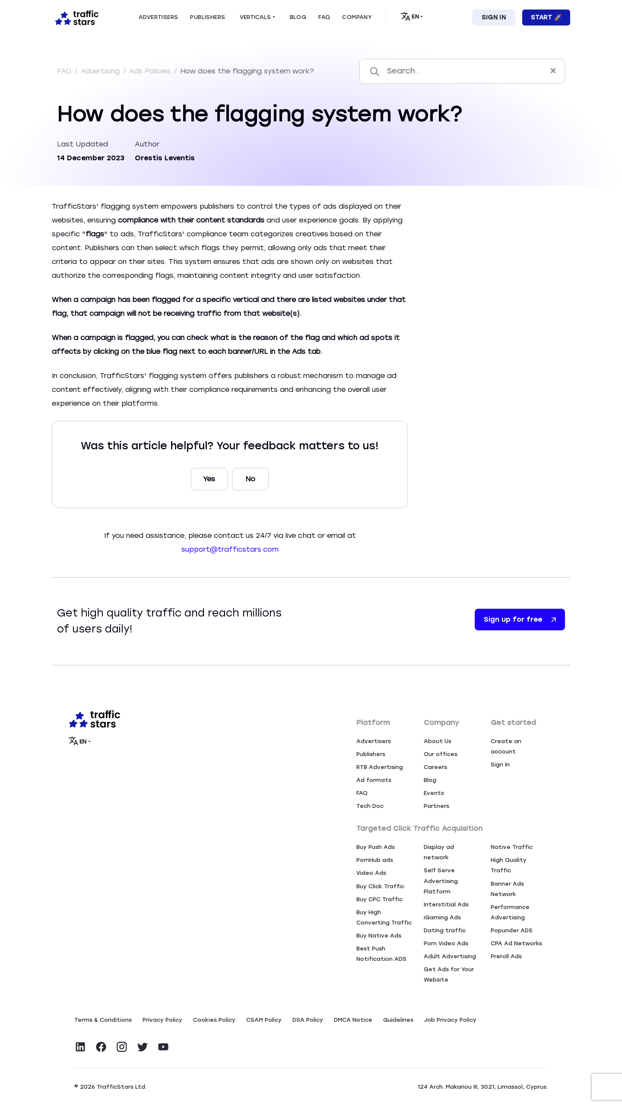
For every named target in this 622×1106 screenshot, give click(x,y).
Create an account (506, 746)
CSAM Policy (264, 1020)
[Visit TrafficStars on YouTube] (163, 1046)
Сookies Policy (214, 1020)
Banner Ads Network (507, 888)
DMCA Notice (353, 1020)
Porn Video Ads (446, 943)
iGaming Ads (442, 917)
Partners (436, 806)
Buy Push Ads (375, 847)
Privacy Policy (162, 1020)
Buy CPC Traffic (379, 899)
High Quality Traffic (509, 865)
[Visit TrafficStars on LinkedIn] (80, 1046)
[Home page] (75, 17)
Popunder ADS (512, 930)
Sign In (494, 17)
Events (434, 793)
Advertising (101, 71)
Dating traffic (445, 930)
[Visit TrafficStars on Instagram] (122, 1046)
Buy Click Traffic (380, 886)
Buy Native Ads (378, 935)
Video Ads (371, 873)
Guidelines (398, 1020)
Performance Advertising (510, 912)
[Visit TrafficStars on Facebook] (101, 1046)
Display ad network (439, 852)
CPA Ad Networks (516, 943)
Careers (435, 767)
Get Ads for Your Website (449, 974)
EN (409, 16)
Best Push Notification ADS (381, 953)
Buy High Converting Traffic (384, 917)
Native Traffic (512, 847)
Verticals (255, 17)
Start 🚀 (546, 17)
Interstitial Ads (446, 904)
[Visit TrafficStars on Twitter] (142, 1046)
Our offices (440, 754)
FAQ (65, 71)
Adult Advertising (450, 956)
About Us (437, 741)
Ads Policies (151, 71)
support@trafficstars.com (230, 549)
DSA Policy (307, 1020)
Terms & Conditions (103, 1020)
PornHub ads (374, 860)
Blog (430, 780)
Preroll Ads (506, 956)
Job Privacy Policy (450, 1020)
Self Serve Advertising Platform (441, 880)
